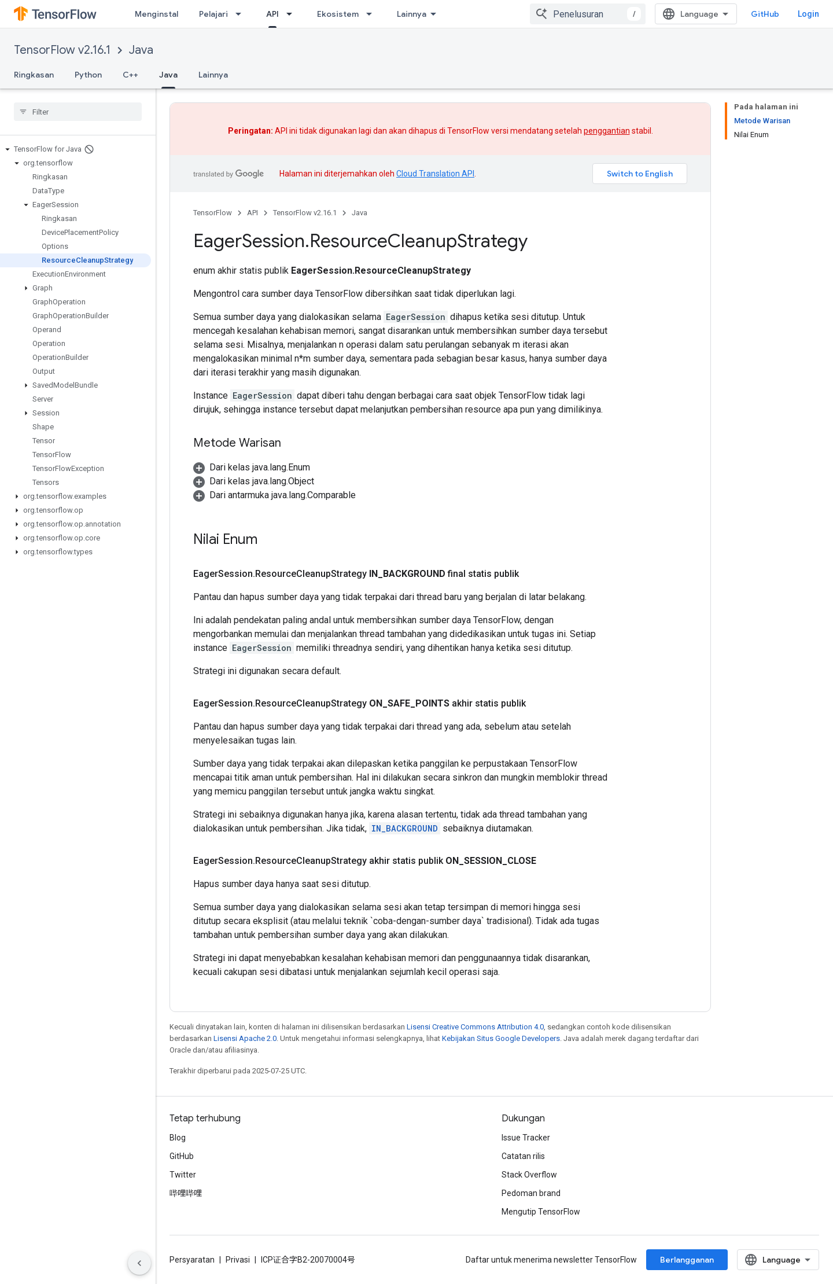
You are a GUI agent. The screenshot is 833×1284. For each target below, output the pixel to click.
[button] (75, 149)
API (252, 212)
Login (808, 14)
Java (141, 50)
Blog (177, 1137)
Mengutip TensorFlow (541, 1211)
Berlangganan (687, 1259)
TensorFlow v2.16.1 (62, 50)
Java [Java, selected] (168, 74)
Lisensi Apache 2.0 (245, 1038)
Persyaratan (192, 1259)
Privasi (238, 1259)
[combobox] (588, 13)
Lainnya (213, 74)
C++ (130, 74)
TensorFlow (212, 212)
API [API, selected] (272, 14)
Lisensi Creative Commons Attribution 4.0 (475, 1026)
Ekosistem (338, 14)
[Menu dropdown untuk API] (293, 14)
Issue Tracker (526, 1137)
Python (88, 74)
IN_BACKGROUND (404, 828)
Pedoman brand (531, 1193)
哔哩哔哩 (185, 1193)
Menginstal (156, 14)
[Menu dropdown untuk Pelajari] (242, 14)
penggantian (607, 130)
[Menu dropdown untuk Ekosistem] (372, 14)
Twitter (182, 1174)
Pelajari (213, 14)
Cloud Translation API (435, 173)
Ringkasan (34, 74)
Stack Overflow (529, 1174)
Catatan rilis (523, 1156)
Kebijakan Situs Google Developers (501, 1038)
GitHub (765, 14)
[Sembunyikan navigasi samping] (139, 1263)
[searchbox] (78, 111)
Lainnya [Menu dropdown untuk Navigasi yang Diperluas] (411, 14)
